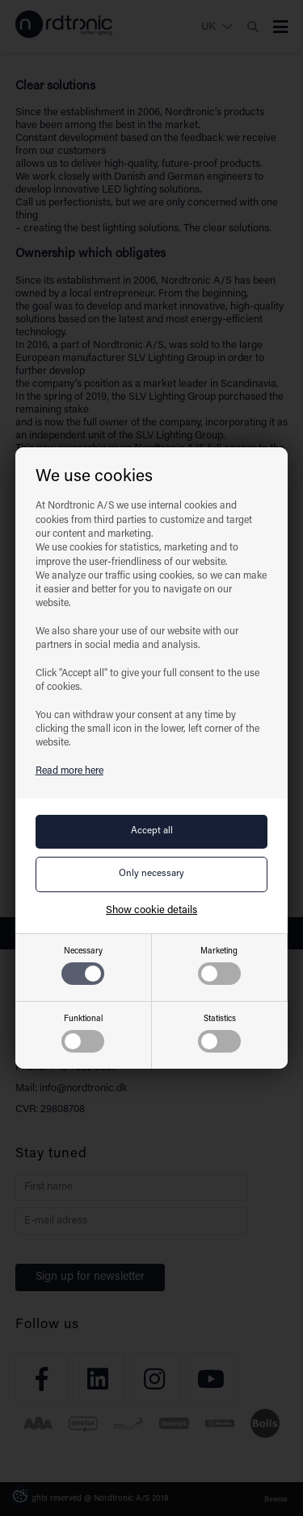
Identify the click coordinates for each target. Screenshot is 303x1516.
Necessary (82, 966)
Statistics (219, 1034)
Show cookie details (151, 910)
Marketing (219, 966)
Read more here (69, 771)
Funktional (82, 1034)
